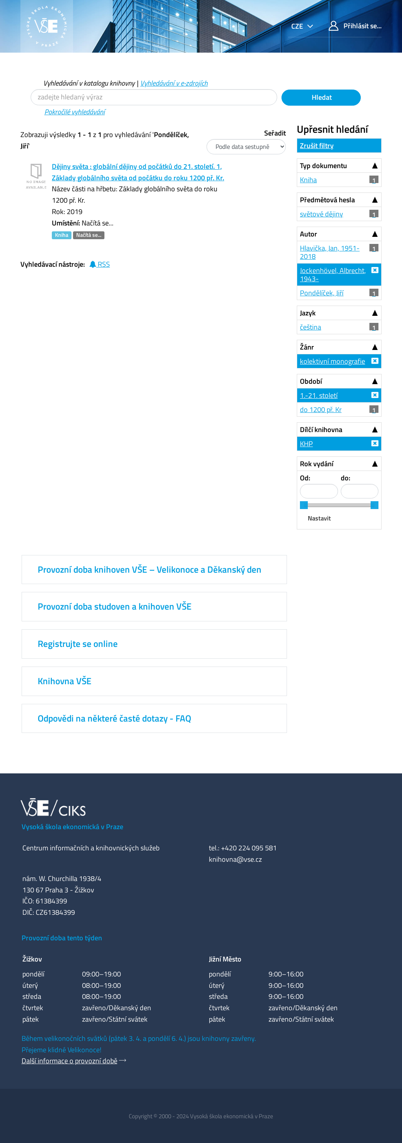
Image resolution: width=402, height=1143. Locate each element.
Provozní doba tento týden (62, 937)
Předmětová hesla (327, 199)
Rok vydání (316, 463)
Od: (305, 478)
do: (345, 478)
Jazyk (308, 313)
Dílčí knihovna (321, 429)
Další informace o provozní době (69, 1060)
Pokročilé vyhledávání (74, 111)
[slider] (304, 505)
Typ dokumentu (323, 165)
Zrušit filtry (317, 145)
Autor (308, 234)
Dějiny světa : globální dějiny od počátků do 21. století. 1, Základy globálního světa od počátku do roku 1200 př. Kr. (138, 172)
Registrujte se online (78, 643)
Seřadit (275, 133)
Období (311, 381)
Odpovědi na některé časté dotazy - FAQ (114, 718)
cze (298, 26)
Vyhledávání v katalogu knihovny (89, 83)
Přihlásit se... (355, 25)
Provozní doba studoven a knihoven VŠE (115, 606)
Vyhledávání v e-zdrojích (174, 83)
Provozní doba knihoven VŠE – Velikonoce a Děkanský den (149, 569)
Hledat (321, 97)
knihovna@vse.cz (235, 859)
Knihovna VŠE (64, 681)
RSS (99, 264)
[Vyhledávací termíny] (154, 97)
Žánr (307, 347)
